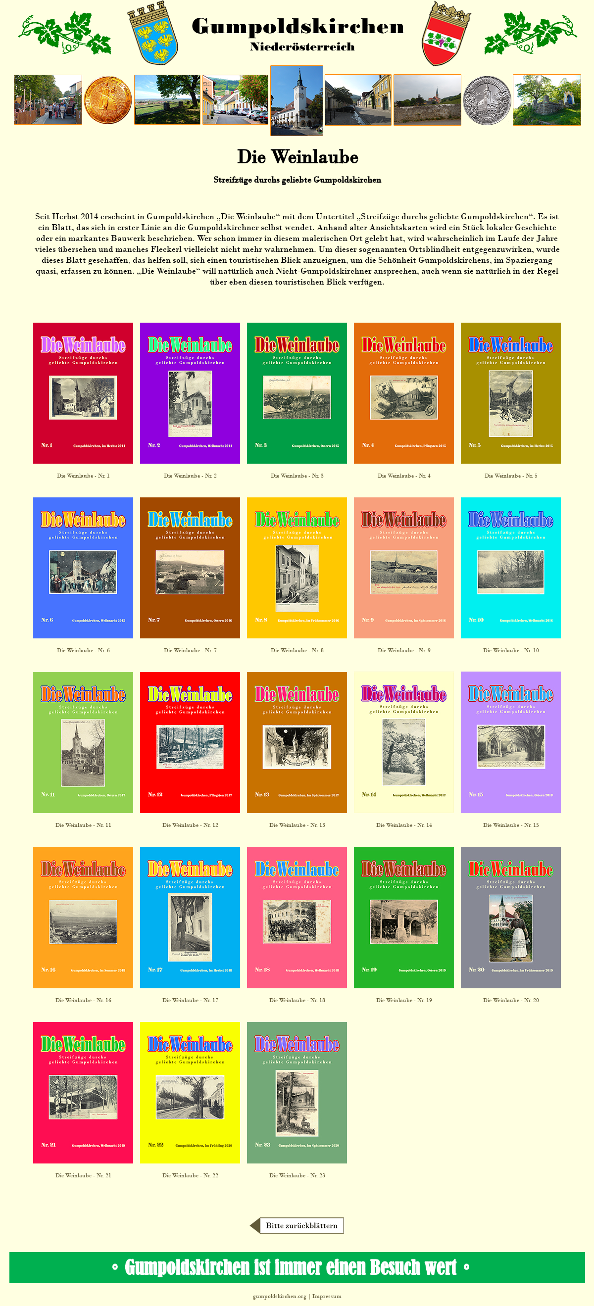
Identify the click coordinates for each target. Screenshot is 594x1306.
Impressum (327, 1296)
